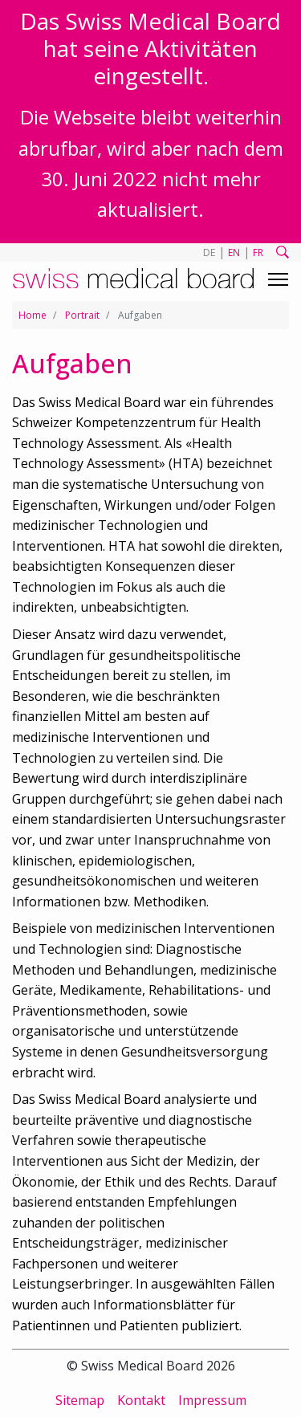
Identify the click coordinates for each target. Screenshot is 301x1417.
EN (234, 252)
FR (258, 252)
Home (32, 315)
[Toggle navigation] (278, 279)
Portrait (82, 315)
